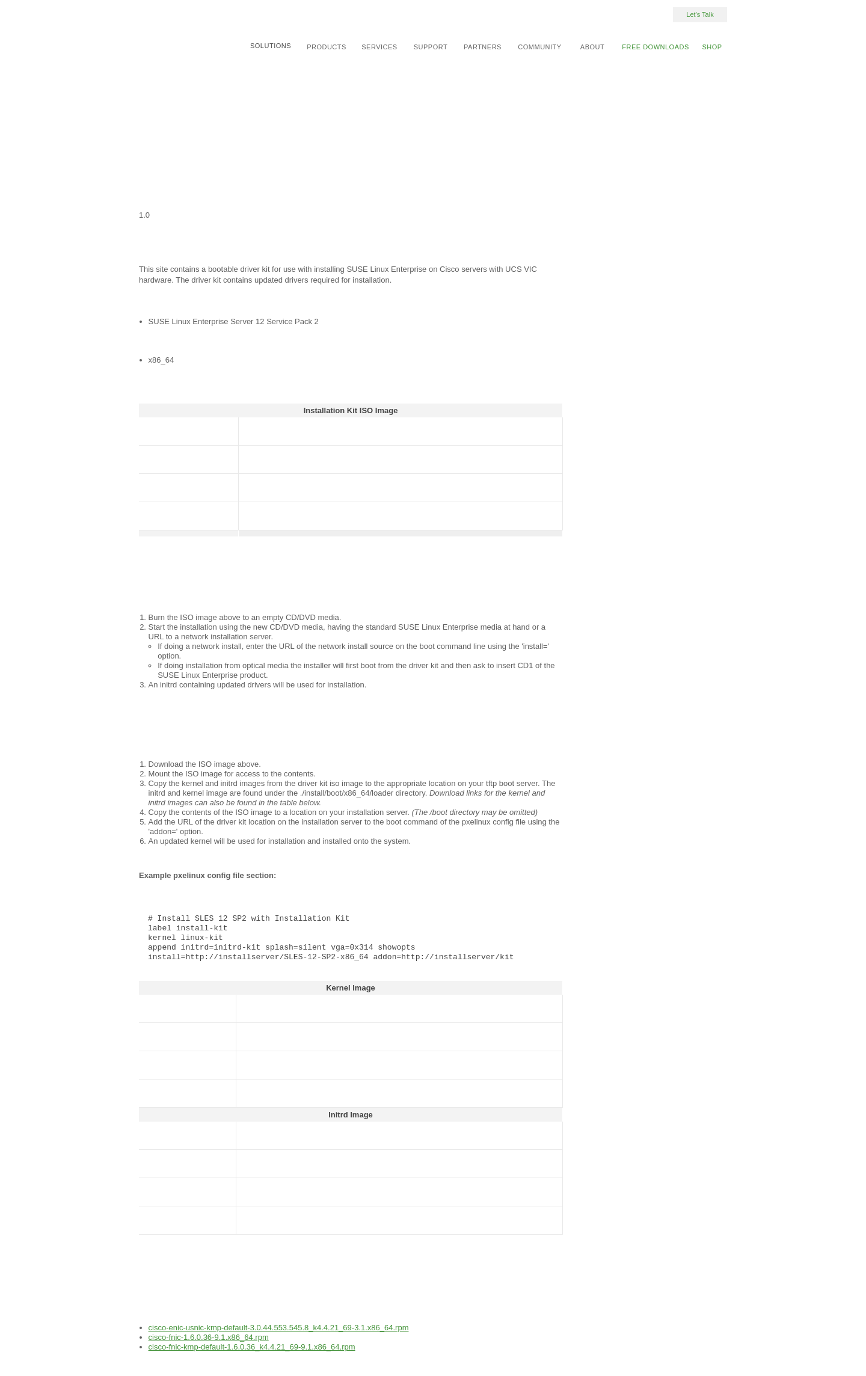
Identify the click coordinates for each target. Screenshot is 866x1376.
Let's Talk (699, 14)
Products (326, 47)
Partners (483, 47)
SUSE (171, 26)
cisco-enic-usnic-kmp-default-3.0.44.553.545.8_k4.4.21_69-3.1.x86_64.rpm (279, 1327)
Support (430, 47)
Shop (712, 47)
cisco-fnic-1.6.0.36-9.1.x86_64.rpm (209, 1337)
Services (379, 47)
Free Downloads (655, 47)
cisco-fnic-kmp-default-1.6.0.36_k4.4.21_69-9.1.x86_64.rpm (252, 1346)
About (592, 47)
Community (539, 47)
